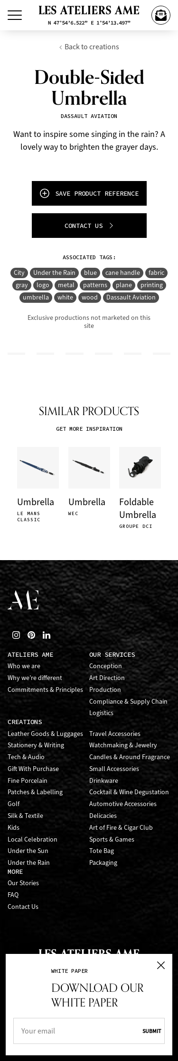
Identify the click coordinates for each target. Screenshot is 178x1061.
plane (124, 285)
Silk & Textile (25, 815)
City (19, 272)
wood (90, 297)
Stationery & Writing (36, 745)
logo (43, 285)
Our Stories (23, 883)
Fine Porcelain (27, 780)
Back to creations (89, 47)
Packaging (103, 862)
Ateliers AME (30, 654)
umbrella (36, 297)
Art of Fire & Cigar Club (121, 827)
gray (22, 285)
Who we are (24, 666)
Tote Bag (101, 850)
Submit (151, 1031)
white (65, 297)
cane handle (122, 272)
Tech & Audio (26, 757)
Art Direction (107, 677)
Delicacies (103, 815)
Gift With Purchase (33, 768)
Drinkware (103, 780)
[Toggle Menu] (15, 15)
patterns (95, 285)
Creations (25, 721)
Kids (13, 827)
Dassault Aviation (131, 297)
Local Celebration (32, 839)
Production (105, 689)
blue (90, 272)
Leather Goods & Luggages (45, 733)
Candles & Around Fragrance (129, 757)
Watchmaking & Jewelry (123, 745)
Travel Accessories (115, 733)
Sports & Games (111, 839)
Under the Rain (54, 272)
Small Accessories (114, 768)
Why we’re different (35, 677)
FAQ (13, 894)
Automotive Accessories (123, 803)
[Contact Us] (160, 15)
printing (152, 285)
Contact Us (23, 906)
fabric (156, 272)
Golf (13, 803)
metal (66, 285)
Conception (105, 666)
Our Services (112, 654)
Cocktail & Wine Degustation (129, 792)
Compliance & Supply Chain (128, 701)
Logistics (101, 712)
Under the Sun (28, 850)
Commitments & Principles (45, 689)
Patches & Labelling (35, 792)
